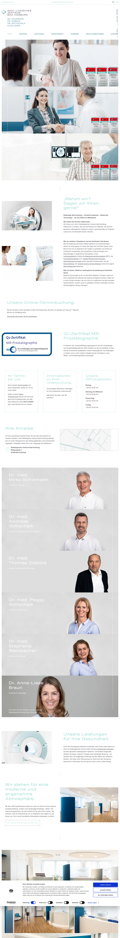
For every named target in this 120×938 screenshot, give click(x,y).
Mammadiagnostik (69, 266)
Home (9, 34)
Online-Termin (117, 15)
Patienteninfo (57, 34)
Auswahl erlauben (105, 922)
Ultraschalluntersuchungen (72, 261)
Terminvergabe (23, 385)
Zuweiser (75, 34)
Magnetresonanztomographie (95, 256)
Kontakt (114, 34)
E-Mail (117, 31)
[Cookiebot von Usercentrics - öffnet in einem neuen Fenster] (11, 934)
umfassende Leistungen (105, 749)
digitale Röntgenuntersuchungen (94, 259)
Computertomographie (71, 259)
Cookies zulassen (105, 916)
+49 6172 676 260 (7, 2)
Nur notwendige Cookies (105, 927)
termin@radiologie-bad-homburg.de (62, 2)
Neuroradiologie (68, 264)
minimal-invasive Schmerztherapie (90, 264)
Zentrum (23, 34)
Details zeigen (92, 934)
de (113, 2)
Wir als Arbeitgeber (95, 34)
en (117, 2)
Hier (48, 395)
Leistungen (39, 34)
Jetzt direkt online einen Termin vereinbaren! (22, 316)
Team (37, 710)
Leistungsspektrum (70, 256)
